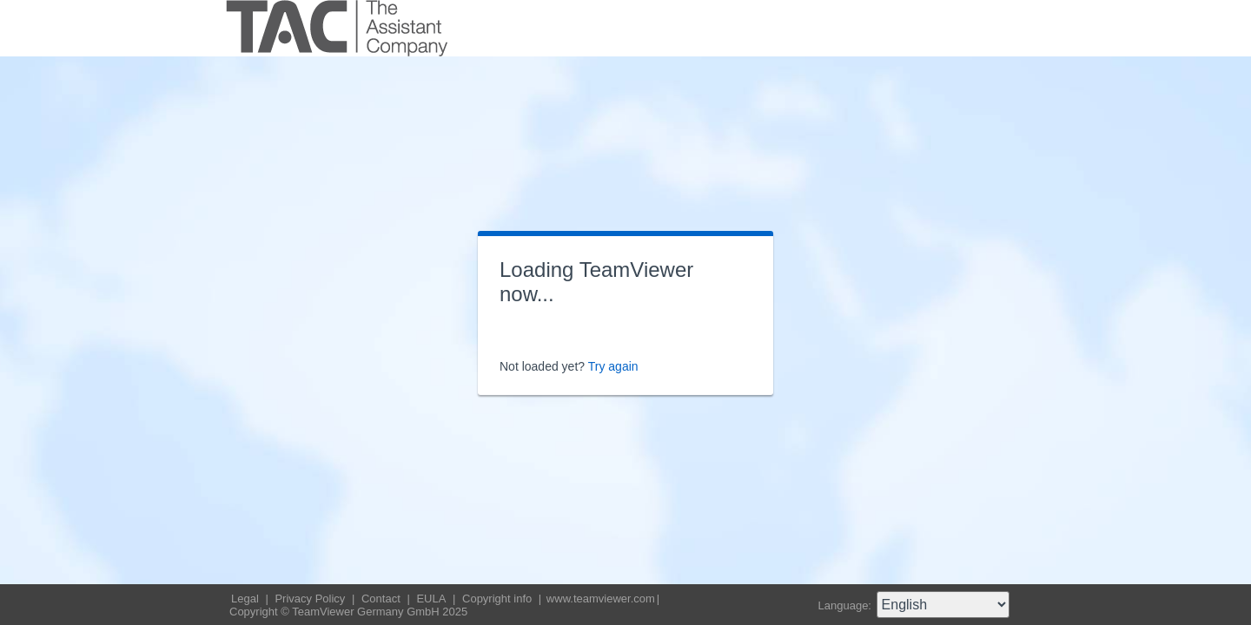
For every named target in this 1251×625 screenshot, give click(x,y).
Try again (613, 366)
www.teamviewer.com (600, 598)
